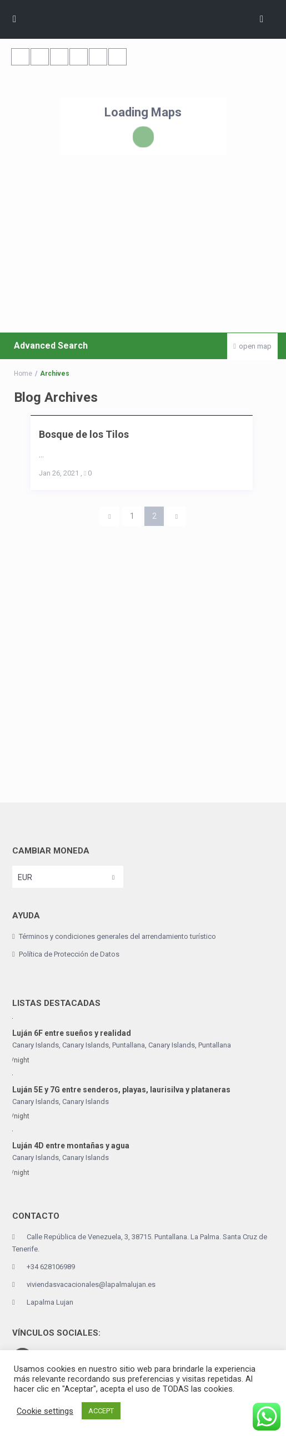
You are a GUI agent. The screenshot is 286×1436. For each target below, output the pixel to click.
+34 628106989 (51, 1267)
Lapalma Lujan (50, 1302)
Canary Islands (171, 1045)
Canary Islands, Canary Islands (60, 1045)
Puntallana (128, 1045)
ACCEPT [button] (101, 1411)
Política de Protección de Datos (69, 954)
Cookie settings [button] (45, 1411)
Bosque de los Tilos (84, 434)
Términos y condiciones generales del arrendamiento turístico (117, 936)
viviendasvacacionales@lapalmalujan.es (91, 1284)
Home (23, 373)
